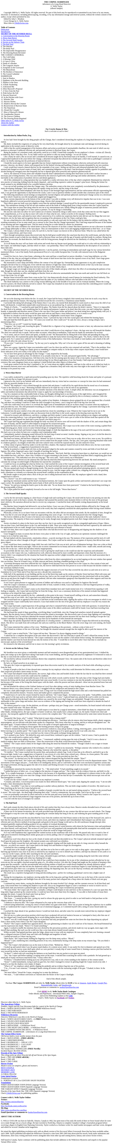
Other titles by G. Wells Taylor (12, 121)
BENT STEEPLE (7, 1068)
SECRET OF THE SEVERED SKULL (16, 34)
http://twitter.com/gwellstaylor (12, 1102)
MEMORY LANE (8, 1072)
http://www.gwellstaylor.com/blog (14, 1110)
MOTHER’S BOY (8, 1070)
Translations (6, 1083)
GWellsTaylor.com (21, 23)
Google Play (102, 983)
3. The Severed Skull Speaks (11, 40)
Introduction (5, 32)
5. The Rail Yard (7, 44)
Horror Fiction (7, 1064)
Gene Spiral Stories (8, 1076)
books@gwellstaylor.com (69, 987)
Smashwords (66, 985)
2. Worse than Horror (9, 38)
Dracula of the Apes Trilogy (12, 1053)
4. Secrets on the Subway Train (12, 42)
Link (71, 996)
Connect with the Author (10, 125)
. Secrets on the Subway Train (17, 648)
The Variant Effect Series (11, 1034)
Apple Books (92, 983)
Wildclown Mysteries (9, 1015)
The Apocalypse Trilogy (10, 1004)
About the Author (7, 123)
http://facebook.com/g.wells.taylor (14, 1106)
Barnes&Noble (46, 985)
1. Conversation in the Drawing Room (15, 36)
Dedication (5, 29)
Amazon (83, 983)
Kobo (55, 985)
